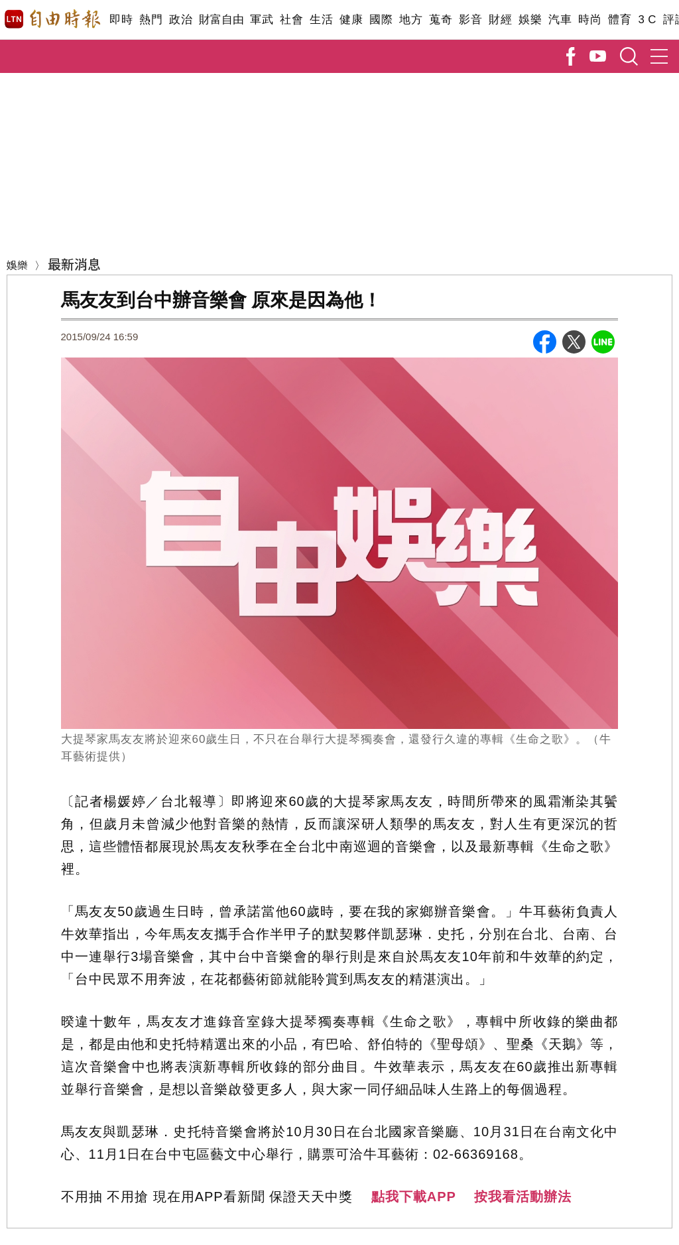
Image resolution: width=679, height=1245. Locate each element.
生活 (321, 19)
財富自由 (221, 19)
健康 (351, 19)
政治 (180, 19)
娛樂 (530, 19)
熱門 (150, 19)
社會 (291, 19)
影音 (470, 19)
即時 (121, 19)
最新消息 (74, 263)
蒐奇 (440, 19)
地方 (410, 19)
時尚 (589, 19)
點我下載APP (413, 1196)
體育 (619, 19)
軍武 (261, 19)
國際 (381, 19)
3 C (647, 19)
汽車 (560, 19)
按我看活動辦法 (523, 1196)
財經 (500, 19)
